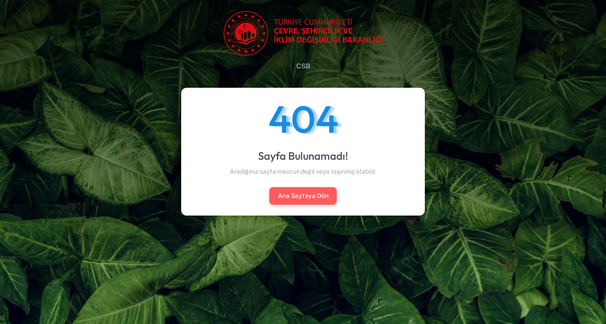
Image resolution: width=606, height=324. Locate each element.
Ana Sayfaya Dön (303, 195)
